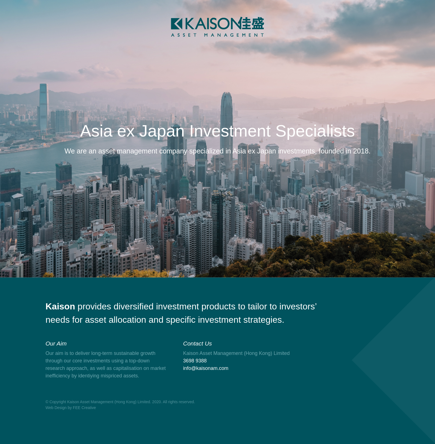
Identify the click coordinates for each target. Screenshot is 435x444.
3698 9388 (195, 361)
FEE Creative (84, 407)
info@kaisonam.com (205, 368)
